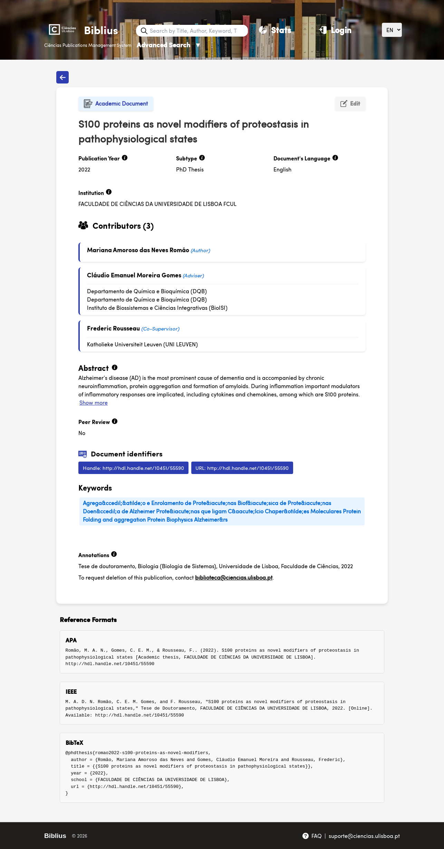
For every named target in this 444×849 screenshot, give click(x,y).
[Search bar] (198, 31)
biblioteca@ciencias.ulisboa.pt (233, 577)
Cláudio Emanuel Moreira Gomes (134, 274)
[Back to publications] (62, 77)
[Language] (392, 30)
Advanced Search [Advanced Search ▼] (169, 44)
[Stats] (275, 29)
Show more (93, 402)
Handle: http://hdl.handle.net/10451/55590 (133, 467)
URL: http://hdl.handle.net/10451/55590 (242, 467)
